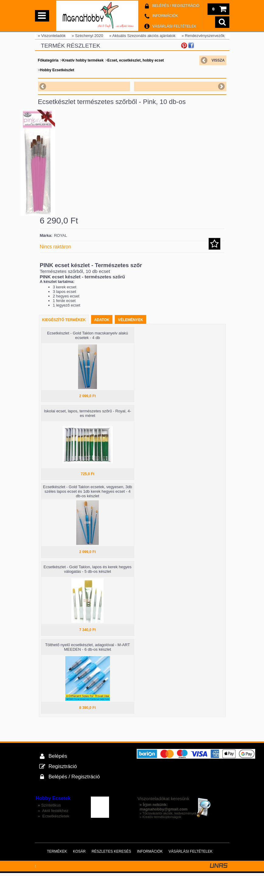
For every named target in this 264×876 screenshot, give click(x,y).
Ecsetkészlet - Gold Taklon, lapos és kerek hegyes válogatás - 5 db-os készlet (87, 572)
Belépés (58, 759)
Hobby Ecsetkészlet (57, 70)
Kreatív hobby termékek (83, 60)
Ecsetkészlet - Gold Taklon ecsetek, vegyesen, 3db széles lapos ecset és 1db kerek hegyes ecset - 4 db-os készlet (87, 494)
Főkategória (48, 60)
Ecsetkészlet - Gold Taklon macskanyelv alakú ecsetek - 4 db (87, 338)
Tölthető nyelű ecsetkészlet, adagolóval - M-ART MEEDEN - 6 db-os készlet (87, 650)
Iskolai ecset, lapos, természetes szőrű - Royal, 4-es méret (87, 416)
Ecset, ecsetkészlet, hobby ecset (135, 60)
